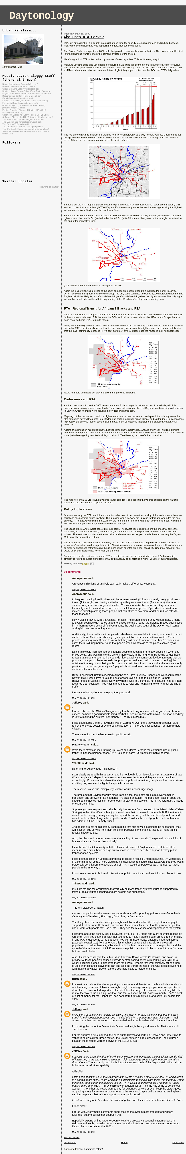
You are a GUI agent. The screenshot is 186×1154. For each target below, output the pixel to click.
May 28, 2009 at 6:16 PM (83, 698)
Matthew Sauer (81, 744)
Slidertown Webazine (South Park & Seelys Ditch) (25, 115)
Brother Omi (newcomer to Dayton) (18, 86)
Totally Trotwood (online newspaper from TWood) (25, 131)
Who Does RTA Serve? (84, 37)
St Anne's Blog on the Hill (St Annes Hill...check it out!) (27, 117)
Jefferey (77, 702)
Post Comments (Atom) (90, 1149)
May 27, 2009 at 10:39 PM (84, 589)
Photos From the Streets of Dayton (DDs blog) (24, 110)
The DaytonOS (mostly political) (17, 124)
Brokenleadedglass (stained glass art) (20, 84)
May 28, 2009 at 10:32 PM (84, 758)
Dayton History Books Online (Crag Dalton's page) (26, 91)
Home (124, 1142)
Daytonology (41, 16)
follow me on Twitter (49, 187)
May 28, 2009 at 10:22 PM (84, 740)
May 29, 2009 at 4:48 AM (83, 974)
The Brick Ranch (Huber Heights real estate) (23, 119)
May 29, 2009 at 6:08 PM (83, 1132)
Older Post (178, 1142)
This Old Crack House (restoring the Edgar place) (25, 129)
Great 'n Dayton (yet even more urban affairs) (23, 105)
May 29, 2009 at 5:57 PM (83, 1046)
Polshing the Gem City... (13, 112)
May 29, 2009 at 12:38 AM (84, 879)
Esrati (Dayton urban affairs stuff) (18, 98)
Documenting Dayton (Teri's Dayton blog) (21, 96)
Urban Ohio (7, 133)
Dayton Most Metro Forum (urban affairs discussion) (26, 93)
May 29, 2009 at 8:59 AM (83, 1005)
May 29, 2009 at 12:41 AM (84, 898)
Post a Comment (71, 1137)
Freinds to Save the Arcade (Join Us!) (20, 103)
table (107, 51)
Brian (75, 978)
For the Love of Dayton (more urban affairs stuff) (25, 100)
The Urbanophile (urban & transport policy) (22, 126)
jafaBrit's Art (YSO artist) (13, 107)
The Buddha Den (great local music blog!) (22, 122)
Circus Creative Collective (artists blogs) (21, 89)
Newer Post (70, 1142)
